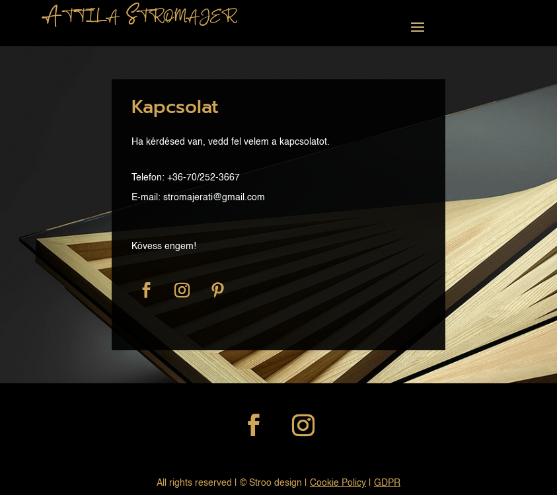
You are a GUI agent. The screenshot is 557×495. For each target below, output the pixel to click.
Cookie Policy (338, 483)
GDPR (387, 483)
